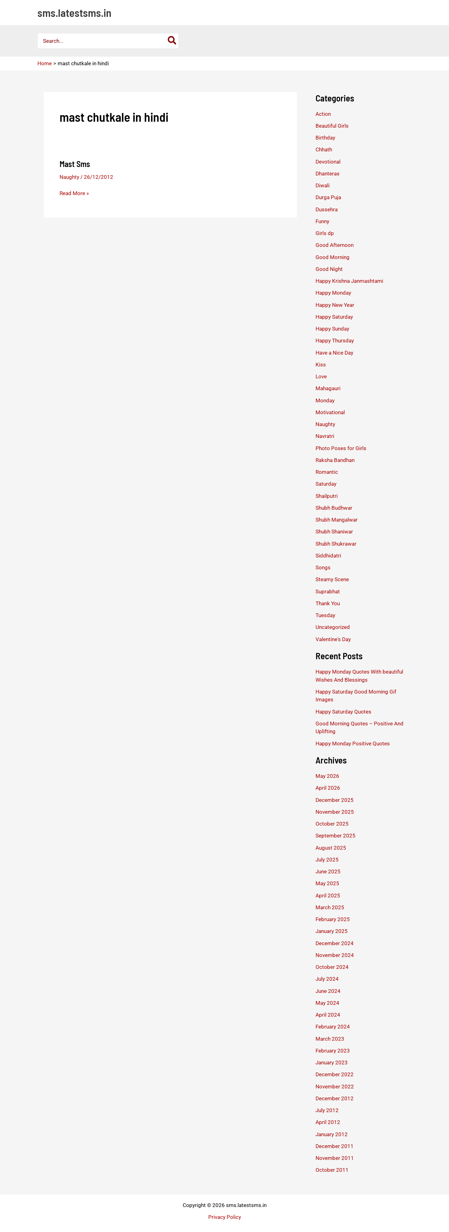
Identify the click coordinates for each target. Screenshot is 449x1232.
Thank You (328, 603)
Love (321, 376)
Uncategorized (333, 627)
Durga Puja (328, 197)
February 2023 (333, 1051)
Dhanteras (328, 173)
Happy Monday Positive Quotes (353, 743)
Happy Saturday (334, 317)
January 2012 (332, 1134)
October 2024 (332, 967)
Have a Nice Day (334, 353)
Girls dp (325, 233)
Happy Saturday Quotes (343, 712)
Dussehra (327, 209)
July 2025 (327, 860)
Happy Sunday (332, 329)
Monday (325, 400)
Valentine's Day (333, 639)
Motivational (330, 412)
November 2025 (335, 812)
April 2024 (328, 1015)
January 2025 (332, 931)
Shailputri (327, 496)
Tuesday (325, 615)
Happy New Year (335, 305)
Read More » (74, 193)
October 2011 (332, 1170)
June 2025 (328, 871)
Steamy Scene (332, 579)
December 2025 (335, 800)
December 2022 (335, 1074)
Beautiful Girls (332, 126)
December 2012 (335, 1098)
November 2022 (335, 1086)
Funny (322, 221)
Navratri (325, 436)
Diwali (323, 185)
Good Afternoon (335, 245)
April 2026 (328, 788)
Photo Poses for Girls (341, 448)
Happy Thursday (335, 340)
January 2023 (332, 1062)
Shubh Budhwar (334, 508)
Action (323, 114)
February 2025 (333, 919)
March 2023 (330, 1039)
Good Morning (333, 257)
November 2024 (335, 955)
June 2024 (328, 991)
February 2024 (333, 1026)
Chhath (324, 149)
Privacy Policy (224, 1217)
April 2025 (328, 895)
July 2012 (327, 1110)
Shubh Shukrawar (336, 544)
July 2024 (327, 979)
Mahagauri (328, 388)
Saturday (326, 484)
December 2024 (335, 943)
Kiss (321, 364)
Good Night (329, 269)
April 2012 (328, 1122)
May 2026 (327, 776)
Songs (323, 567)
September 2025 (335, 835)
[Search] (172, 40)
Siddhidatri (328, 555)
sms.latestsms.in (74, 12)
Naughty (69, 177)
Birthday (325, 138)
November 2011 (335, 1158)
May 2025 (327, 883)
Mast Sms (75, 164)
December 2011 (335, 1146)
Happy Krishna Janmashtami (349, 281)
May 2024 (327, 1003)
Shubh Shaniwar (334, 531)
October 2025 (332, 824)
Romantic (327, 472)
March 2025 (330, 907)
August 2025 (331, 848)
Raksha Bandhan (335, 460)
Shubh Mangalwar (337, 520)
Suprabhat (328, 591)
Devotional (328, 162)
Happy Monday (333, 293)
